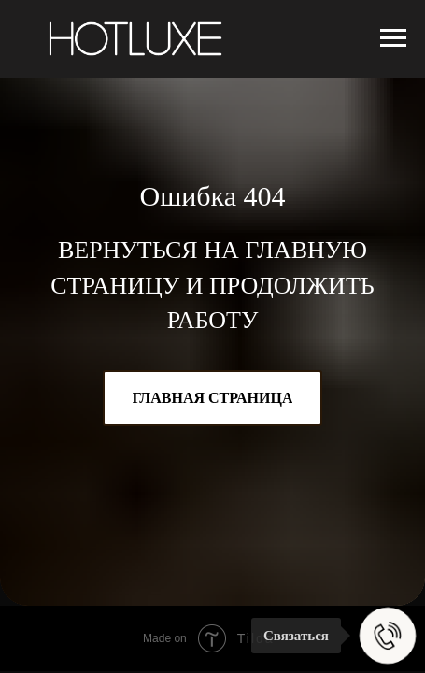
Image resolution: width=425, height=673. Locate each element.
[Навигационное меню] (393, 38)
